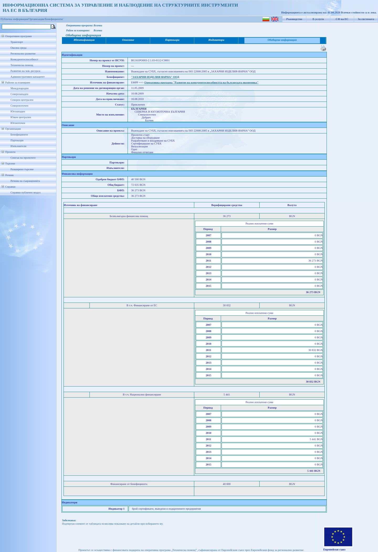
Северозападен (19, 94)
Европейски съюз (334, 549)
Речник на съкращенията (25, 180)
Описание (128, 39)
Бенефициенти (19, 134)
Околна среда (18, 47)
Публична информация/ (15, 19)
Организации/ (37, 19)
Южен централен (20, 117)
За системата (366, 19)
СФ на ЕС (342, 19)
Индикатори (216, 39)
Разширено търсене (22, 169)
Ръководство (294, 19)
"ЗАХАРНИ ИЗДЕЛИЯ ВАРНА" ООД (155, 77)
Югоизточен (17, 123)
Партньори (16, 140)
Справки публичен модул (25, 192)
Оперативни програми (18, 36)
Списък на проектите (23, 157)
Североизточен (19, 105)
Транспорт (16, 42)
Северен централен (21, 99)
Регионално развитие (23, 53)
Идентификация (84, 39)
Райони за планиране (17, 82)
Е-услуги (318, 19)
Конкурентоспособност (24, 59)
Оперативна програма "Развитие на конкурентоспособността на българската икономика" (201, 82)
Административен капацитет (27, 76)
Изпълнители (18, 146)
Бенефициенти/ (54, 19)
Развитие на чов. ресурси (25, 70)
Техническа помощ (21, 65)
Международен (19, 88)
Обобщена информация (282, 39)
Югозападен (17, 111)
